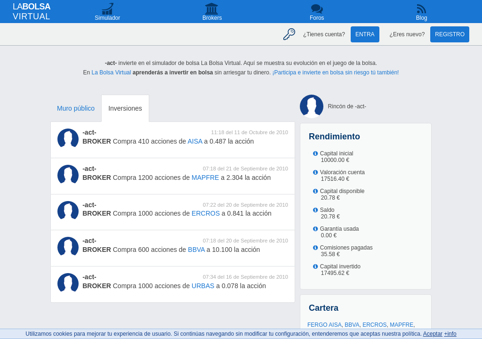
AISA (195, 141)
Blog (421, 18)
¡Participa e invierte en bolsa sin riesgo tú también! (336, 72)
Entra (365, 34)
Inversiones (125, 108)
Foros (317, 18)
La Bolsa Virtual (111, 72)
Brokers (212, 18)
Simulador (107, 18)
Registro (450, 34)
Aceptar (432, 334)
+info (450, 334)
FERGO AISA (324, 325)
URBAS (203, 286)
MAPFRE (205, 177)
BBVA (196, 249)
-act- (89, 132)
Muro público (76, 108)
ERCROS (206, 213)
